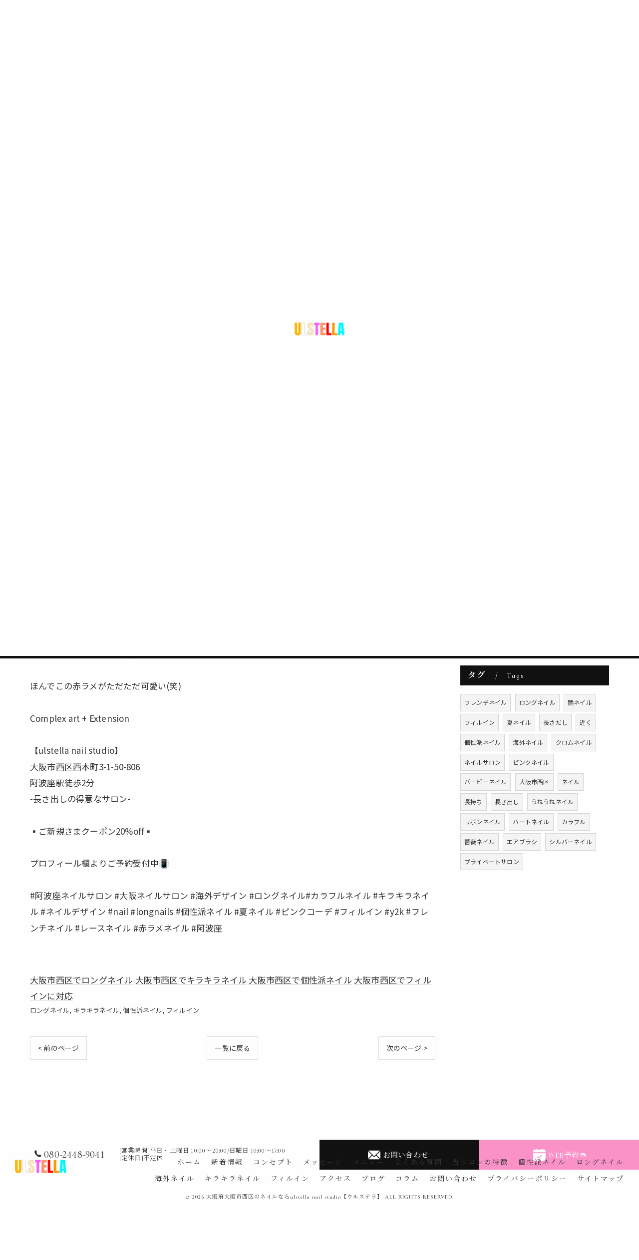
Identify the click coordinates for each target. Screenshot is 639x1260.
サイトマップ (600, 1179)
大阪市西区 (534, 781)
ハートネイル (531, 821)
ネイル (571, 781)
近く (586, 722)
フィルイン (182, 1010)
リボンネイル (482, 821)
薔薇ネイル (479, 841)
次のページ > (406, 1048)
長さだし (555, 722)
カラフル (574, 821)
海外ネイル (528, 742)
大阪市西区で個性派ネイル (300, 979)
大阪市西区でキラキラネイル (191, 979)
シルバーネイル (570, 841)
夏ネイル (519, 722)
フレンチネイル (485, 702)
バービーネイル (485, 781)
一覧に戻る (232, 1048)
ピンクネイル (531, 762)
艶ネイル (580, 702)
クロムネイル (574, 742)
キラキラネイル (96, 1010)
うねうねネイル (552, 801)
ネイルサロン (482, 762)
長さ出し (507, 801)
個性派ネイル (142, 1010)
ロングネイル (49, 1010)
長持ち (473, 801)
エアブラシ (522, 841)
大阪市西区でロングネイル (81, 979)
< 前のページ (58, 1048)
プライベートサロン (491, 861)
